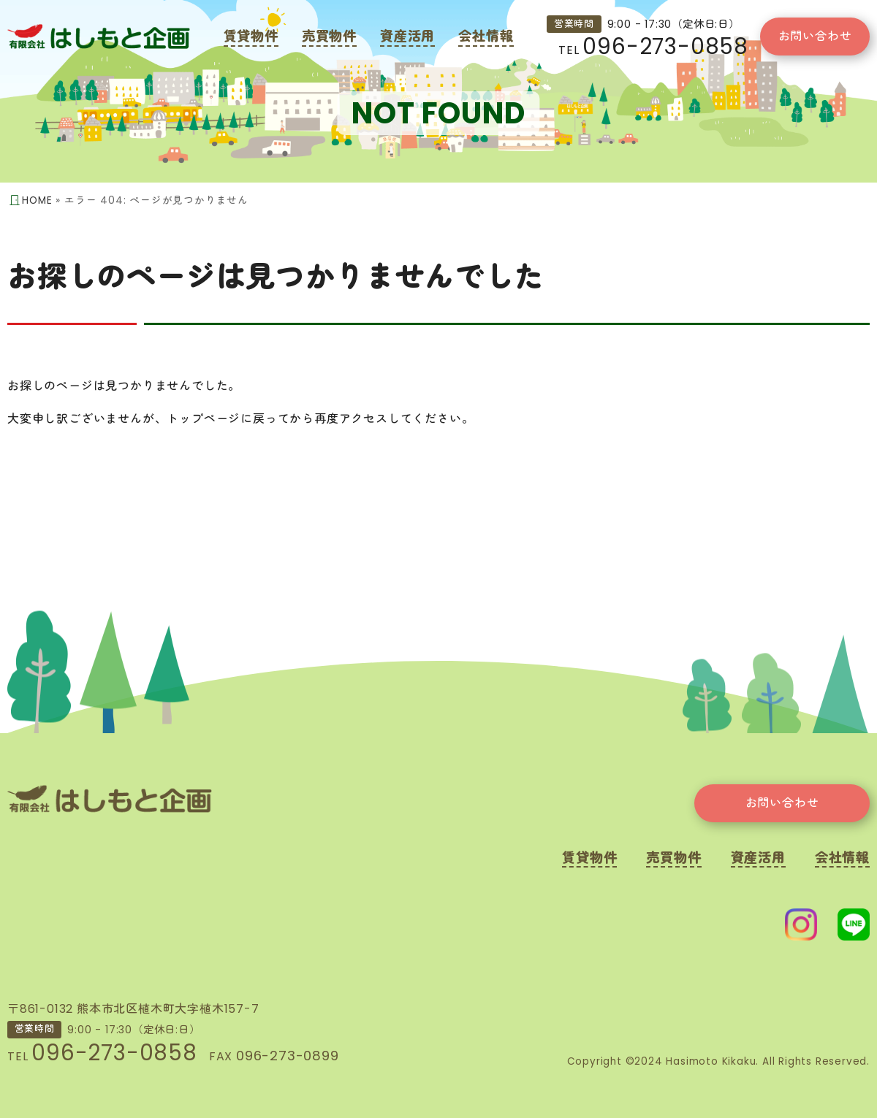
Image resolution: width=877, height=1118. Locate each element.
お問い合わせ (815, 36)
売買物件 (329, 36)
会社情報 (485, 36)
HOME (37, 200)
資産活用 (407, 36)
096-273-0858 (665, 46)
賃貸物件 (251, 36)
